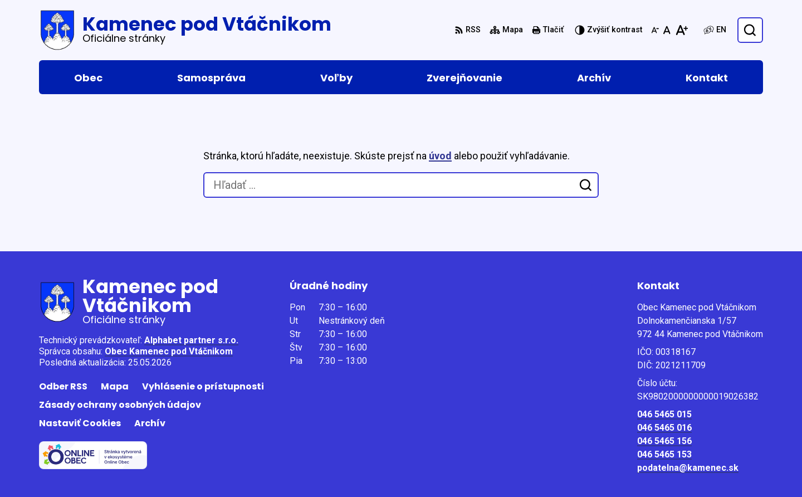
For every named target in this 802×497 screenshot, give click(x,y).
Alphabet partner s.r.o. (191, 340)
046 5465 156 (664, 441)
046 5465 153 (664, 454)
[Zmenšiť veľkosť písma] (655, 30)
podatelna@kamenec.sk (688, 467)
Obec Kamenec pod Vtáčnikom (169, 351)
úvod (440, 156)
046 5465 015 (664, 414)
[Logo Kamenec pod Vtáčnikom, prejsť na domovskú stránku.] (185, 30)
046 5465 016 (664, 427)
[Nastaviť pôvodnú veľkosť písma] (667, 30)
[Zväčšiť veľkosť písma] (681, 30)
